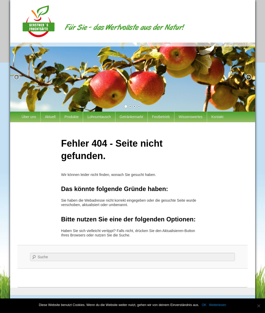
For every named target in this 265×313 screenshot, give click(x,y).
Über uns (29, 117)
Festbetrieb (161, 117)
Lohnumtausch (99, 117)
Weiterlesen (217, 305)
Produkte (71, 117)
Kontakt (217, 117)
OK (204, 305)
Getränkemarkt (131, 117)
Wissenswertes (190, 117)
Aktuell (50, 117)
